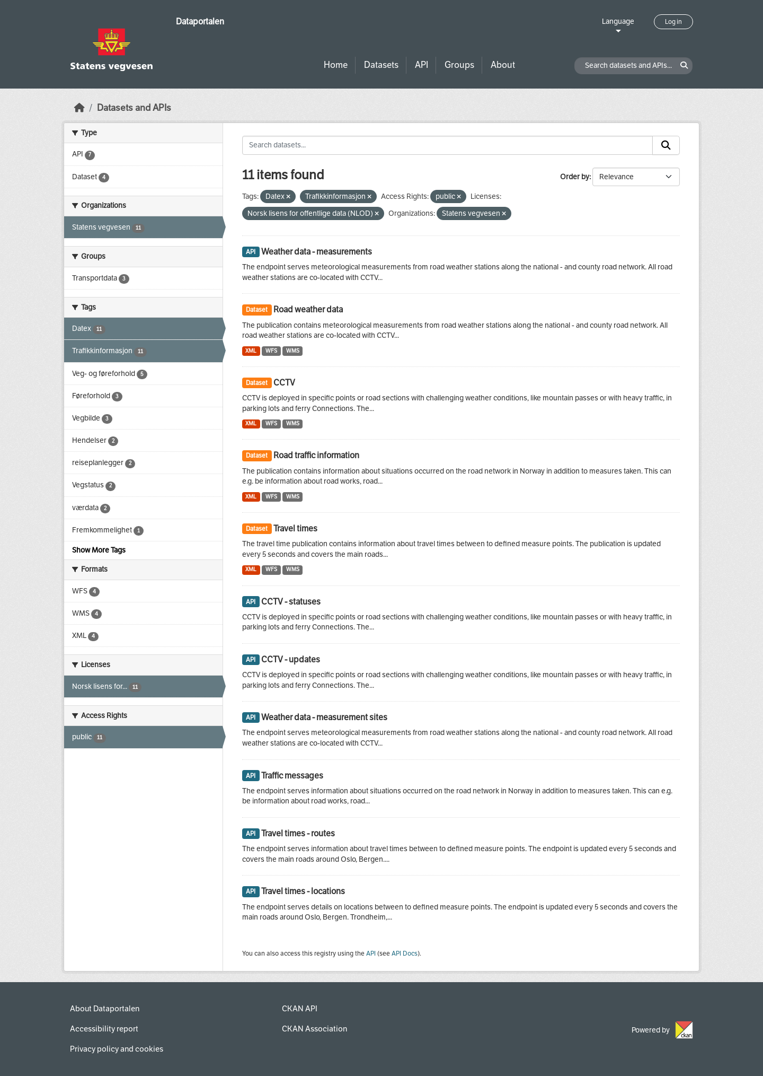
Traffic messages (292, 776)
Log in (673, 21)
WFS (271, 350)
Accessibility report (104, 1029)
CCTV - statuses (291, 602)
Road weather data (308, 309)
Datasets (381, 65)
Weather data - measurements (316, 252)
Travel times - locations (303, 891)
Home (336, 65)
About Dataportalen (104, 1008)
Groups (459, 65)
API (421, 65)
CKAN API (299, 1008)
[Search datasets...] (447, 145)
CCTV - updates (290, 659)
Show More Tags (99, 550)
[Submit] (666, 145)
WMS (292, 350)
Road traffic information (316, 455)
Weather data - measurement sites (324, 717)
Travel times (295, 528)
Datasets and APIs (134, 107)
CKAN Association (314, 1029)
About (503, 65)
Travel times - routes (298, 833)
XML (250, 350)
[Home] (79, 107)
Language (618, 21)
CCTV (284, 383)
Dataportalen (200, 21)
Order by (574, 176)
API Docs (405, 953)
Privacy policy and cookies (116, 1049)
